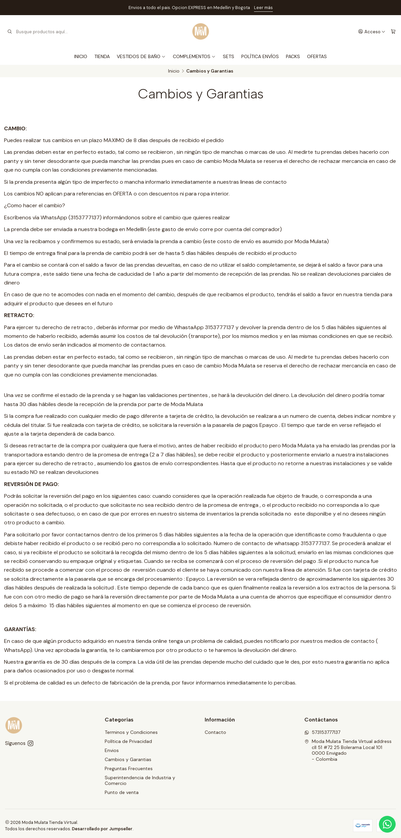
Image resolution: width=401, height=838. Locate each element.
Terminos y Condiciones (131, 732)
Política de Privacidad (128, 741)
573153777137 (322, 732)
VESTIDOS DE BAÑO (141, 56)
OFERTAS (317, 56)
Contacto (215, 732)
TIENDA (102, 56)
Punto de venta (122, 792)
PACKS (293, 56)
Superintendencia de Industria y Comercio (140, 781)
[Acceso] (372, 31)
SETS (228, 56)
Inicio (174, 71)
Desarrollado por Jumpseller (102, 829)
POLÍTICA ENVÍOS (260, 56)
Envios (112, 750)
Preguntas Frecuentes (129, 768)
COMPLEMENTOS (194, 56)
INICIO (80, 56)
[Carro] (393, 31)
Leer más (263, 7)
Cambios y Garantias (128, 759)
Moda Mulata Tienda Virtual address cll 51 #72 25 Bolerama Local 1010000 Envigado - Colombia (348, 750)
